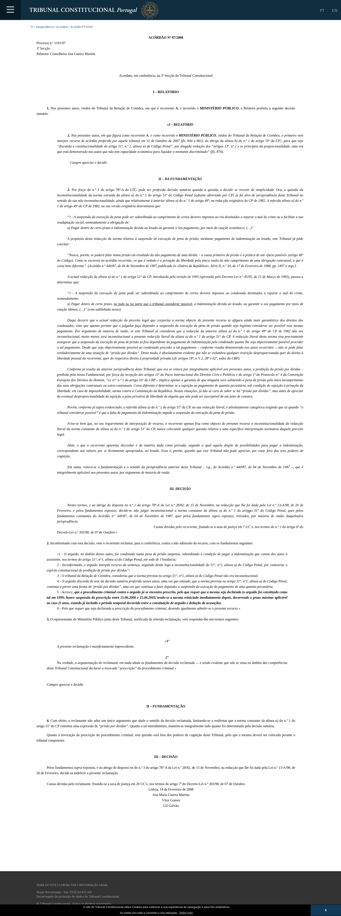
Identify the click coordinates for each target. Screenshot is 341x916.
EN (334, 10)
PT (322, 10)
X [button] (326, 910)
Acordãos (62, 26)
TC (32, 26)
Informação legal (93, 885)
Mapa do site (46, 885)
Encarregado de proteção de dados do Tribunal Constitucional (78, 896)
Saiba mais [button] (186, 912)
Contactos (67, 885)
